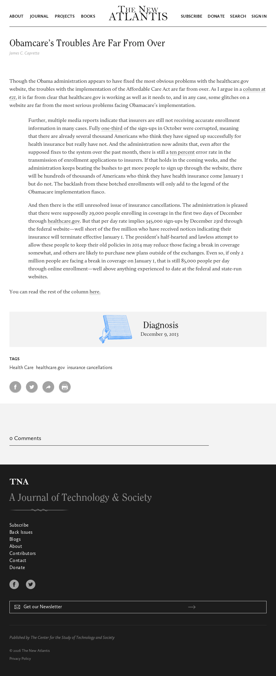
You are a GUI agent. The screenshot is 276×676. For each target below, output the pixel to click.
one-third (112, 128)
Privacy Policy (20, 659)
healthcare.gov (64, 221)
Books (88, 16)
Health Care (21, 368)
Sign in (259, 16)
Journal (39, 16)
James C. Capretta (24, 53)
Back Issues (20, 532)
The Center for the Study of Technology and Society (73, 638)
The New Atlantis (36, 651)
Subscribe (191, 16)
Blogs (15, 539)
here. (95, 292)
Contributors (22, 553)
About (16, 16)
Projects (65, 16)
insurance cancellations (89, 368)
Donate (216, 16)
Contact (18, 560)
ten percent (182, 152)
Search (238, 16)
